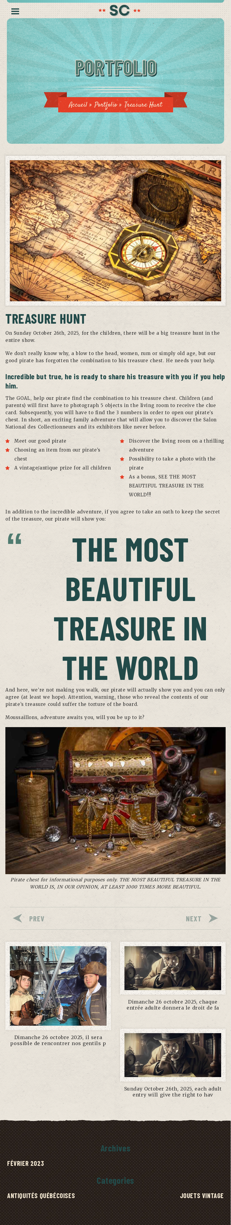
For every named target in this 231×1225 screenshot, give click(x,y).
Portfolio (106, 105)
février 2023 (25, 1163)
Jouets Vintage (202, 1195)
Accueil (78, 105)
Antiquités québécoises (41, 1195)
